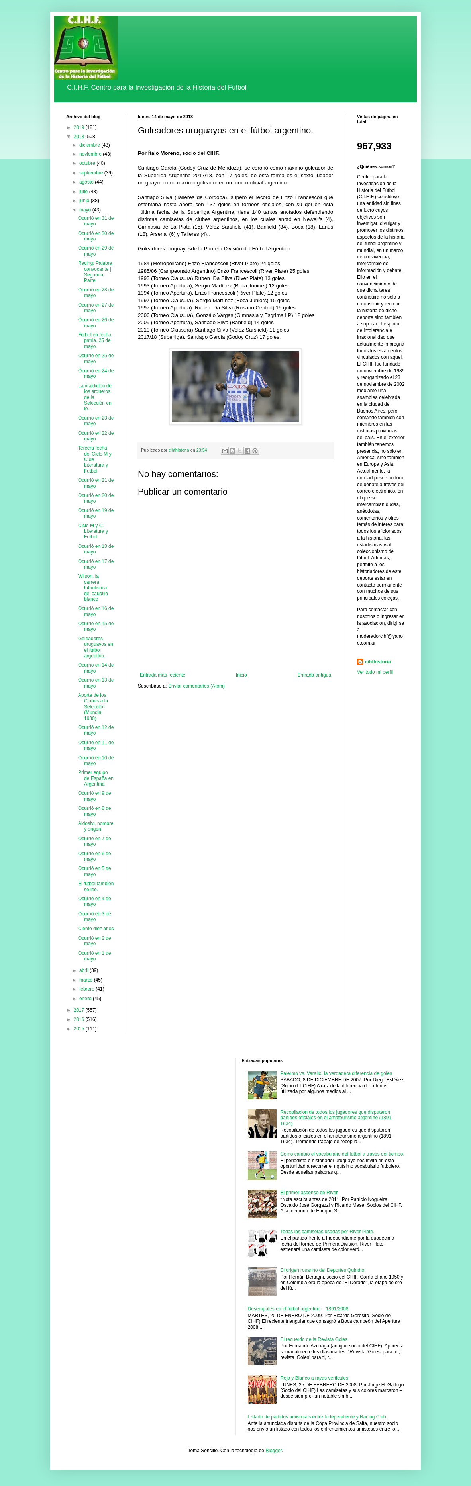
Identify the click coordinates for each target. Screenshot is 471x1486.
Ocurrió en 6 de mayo (94, 856)
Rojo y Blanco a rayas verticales (314, 1378)
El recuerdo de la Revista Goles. (314, 1339)
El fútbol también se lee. (96, 886)
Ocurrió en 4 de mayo (94, 901)
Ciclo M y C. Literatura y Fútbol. (93, 531)
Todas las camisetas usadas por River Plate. (327, 1231)
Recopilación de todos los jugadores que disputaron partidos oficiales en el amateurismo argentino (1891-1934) (336, 1117)
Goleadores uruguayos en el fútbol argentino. (95, 647)
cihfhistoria (378, 662)
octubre (87, 163)
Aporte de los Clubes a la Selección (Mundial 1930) (93, 706)
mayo (85, 210)
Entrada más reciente (162, 675)
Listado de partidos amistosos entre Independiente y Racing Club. (317, 1417)
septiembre (91, 173)
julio (84, 191)
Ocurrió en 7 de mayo (94, 841)
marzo (86, 980)
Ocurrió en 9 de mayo (94, 796)
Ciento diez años (96, 928)
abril (84, 970)
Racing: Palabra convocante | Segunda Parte (95, 271)
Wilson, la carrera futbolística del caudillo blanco (93, 587)
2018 (80, 136)
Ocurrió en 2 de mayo (94, 940)
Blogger (273, 1450)
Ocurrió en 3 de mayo (94, 916)
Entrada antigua (314, 675)
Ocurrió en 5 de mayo (94, 871)
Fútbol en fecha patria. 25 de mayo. (94, 340)
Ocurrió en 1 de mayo (94, 956)
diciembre (90, 145)
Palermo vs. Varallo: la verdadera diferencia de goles (336, 1073)
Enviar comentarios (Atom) (196, 686)
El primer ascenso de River (309, 1192)
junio (85, 200)
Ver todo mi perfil (375, 672)
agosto (87, 182)
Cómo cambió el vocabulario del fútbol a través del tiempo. (342, 1154)
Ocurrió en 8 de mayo (94, 811)
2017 (80, 1010)
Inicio (241, 675)
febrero (87, 989)
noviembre (91, 154)
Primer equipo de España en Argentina (96, 778)
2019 (80, 127)
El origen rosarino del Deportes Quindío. (322, 1270)
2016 (80, 1019)
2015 (80, 1029)
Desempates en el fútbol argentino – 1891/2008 (298, 1309)
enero (86, 998)
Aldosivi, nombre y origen (96, 826)
